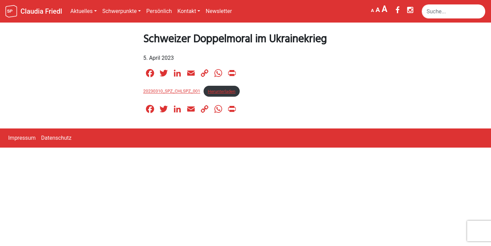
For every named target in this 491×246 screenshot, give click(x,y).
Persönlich (159, 11)
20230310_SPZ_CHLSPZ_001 (171, 91)
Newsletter (219, 11)
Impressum (22, 138)
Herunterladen (222, 91)
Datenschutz (56, 138)
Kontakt (186, 11)
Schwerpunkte (119, 11)
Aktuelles (81, 11)
